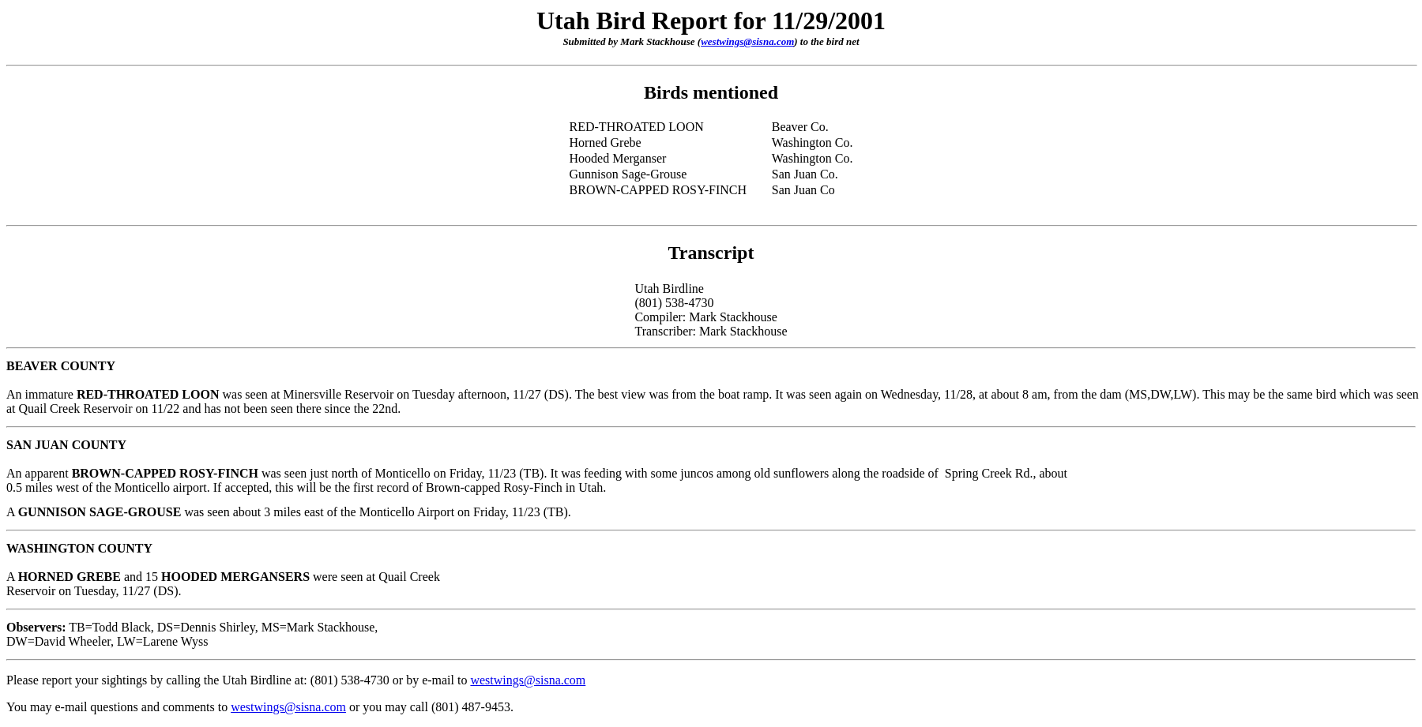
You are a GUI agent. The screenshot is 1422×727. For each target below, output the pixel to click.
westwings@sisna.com (747, 41)
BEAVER (32, 366)
